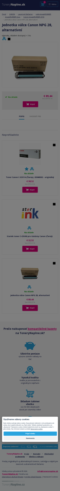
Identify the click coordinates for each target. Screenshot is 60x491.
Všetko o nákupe (36, 456)
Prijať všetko (30, 434)
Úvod (4, 14)
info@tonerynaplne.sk (47, 471)
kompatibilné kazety (42, 329)
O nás (26, 454)
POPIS (21, 116)
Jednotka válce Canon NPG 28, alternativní (30, 295)
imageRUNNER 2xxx (12, 17)
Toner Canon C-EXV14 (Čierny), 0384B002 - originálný (30, 177)
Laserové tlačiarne (25, 14)
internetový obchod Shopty (12, 477)
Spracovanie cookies (37, 429)
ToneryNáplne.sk (10, 474)
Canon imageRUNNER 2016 (33, 17)
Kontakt (36, 454)
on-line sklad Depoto (33, 477)
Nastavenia (30, 438)
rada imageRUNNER (43, 14)
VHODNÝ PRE (35, 116)
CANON (12, 14)
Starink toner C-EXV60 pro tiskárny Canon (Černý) (30, 236)
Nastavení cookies (50, 477)
